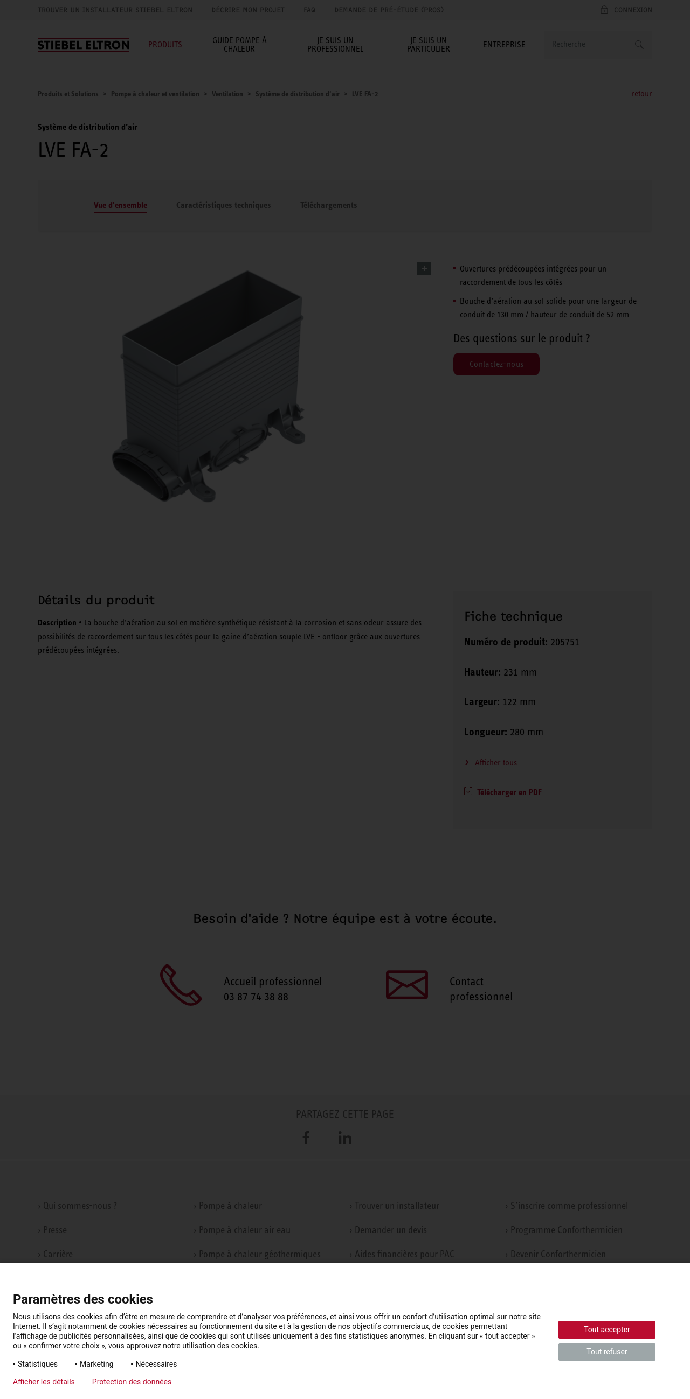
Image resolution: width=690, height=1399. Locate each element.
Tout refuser (606, 1351)
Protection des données (131, 1381)
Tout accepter (607, 1329)
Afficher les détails (44, 1381)
